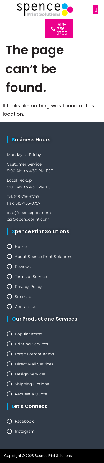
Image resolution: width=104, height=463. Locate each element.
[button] (95, 9)
